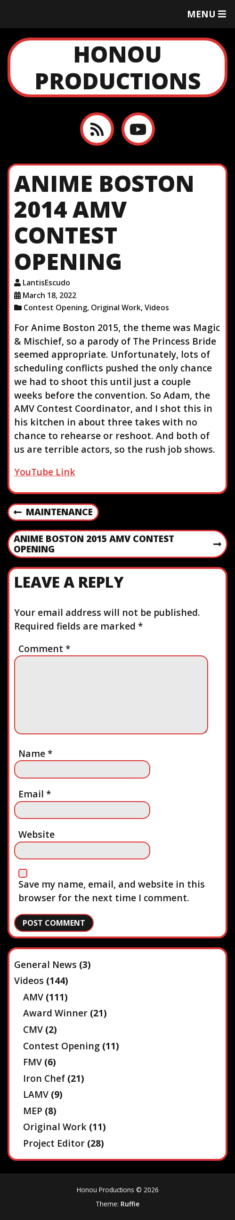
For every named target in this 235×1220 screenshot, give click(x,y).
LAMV (36, 1094)
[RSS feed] (96, 129)
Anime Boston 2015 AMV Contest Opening (117, 544)
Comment (44, 648)
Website (36, 834)
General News (45, 964)
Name (35, 753)
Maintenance (53, 512)
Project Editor (54, 1143)
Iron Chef (44, 1078)
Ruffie (130, 1203)
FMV (32, 1061)
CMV (33, 1029)
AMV (33, 997)
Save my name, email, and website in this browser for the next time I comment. (111, 891)
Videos (157, 307)
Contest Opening (55, 307)
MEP (32, 1110)
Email (34, 793)
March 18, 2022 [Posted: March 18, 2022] (49, 295)
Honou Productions (117, 67)
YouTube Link (44, 471)
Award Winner (55, 1013)
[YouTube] (138, 129)
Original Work (116, 307)
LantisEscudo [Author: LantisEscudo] (46, 282)
